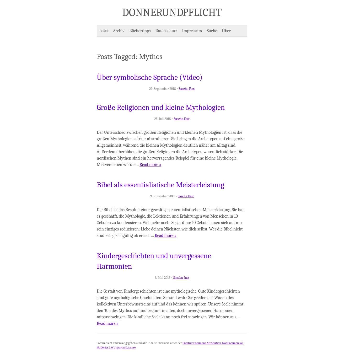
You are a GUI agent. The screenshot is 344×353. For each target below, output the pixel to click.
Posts (103, 30)
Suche (212, 30)
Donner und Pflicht (172, 12)
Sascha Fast (187, 89)
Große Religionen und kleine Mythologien (161, 107)
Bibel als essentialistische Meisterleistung (160, 185)
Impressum (192, 30)
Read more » (150, 164)
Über (226, 30)
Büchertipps (139, 30)
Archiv (118, 30)
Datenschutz (166, 30)
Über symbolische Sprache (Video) (150, 77)
